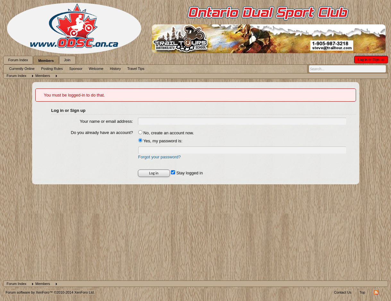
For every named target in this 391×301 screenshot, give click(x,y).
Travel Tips (135, 69)
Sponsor (75, 69)
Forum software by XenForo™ (50, 292)
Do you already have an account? (102, 132)
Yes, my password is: (160, 140)
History (115, 69)
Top (362, 292)
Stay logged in (187, 173)
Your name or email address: (106, 121)
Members (46, 61)
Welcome (96, 69)
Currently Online (22, 69)
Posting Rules (52, 69)
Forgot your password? (159, 157)
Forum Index (18, 60)
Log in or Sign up (371, 60)
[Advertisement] (195, 232)
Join (67, 60)
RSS (376, 292)
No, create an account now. (166, 132)
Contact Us (342, 292)
